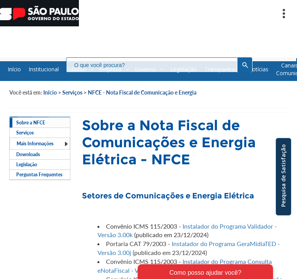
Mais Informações (42, 143)
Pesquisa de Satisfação (283, 175)
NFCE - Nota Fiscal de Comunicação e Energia (142, 92)
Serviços (72, 92)
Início (50, 92)
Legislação (26, 164)
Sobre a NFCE (30, 123)
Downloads (28, 154)
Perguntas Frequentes (39, 174)
